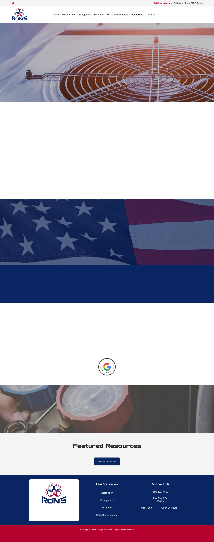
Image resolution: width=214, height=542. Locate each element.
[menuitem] (56, 14)
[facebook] (13, 3)
